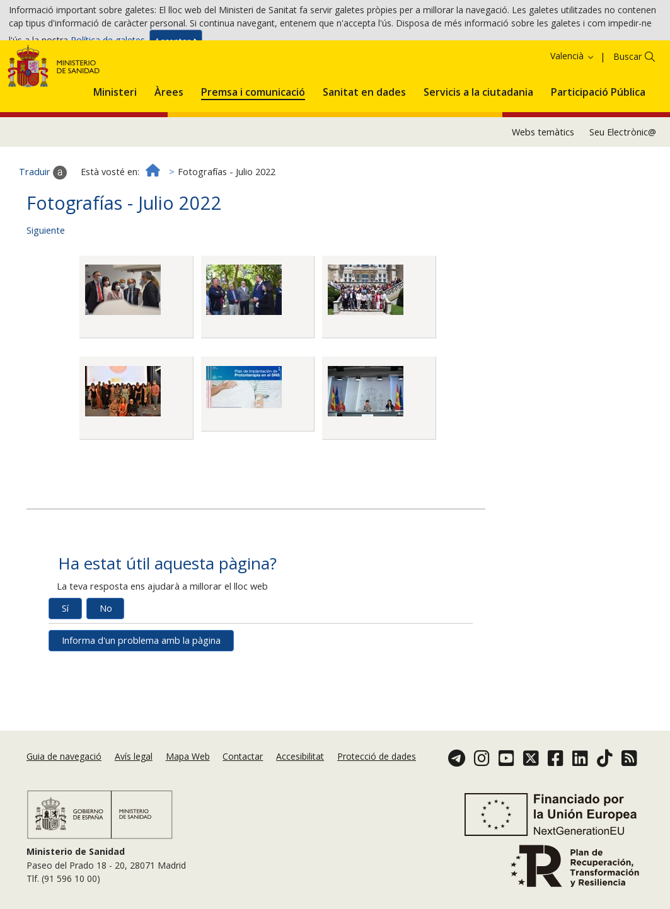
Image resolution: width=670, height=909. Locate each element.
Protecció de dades (376, 778)
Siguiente (45, 286)
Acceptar (175, 45)
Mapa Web (188, 778)
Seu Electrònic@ (622, 187)
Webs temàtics (543, 187)
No (106, 664)
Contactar (242, 778)
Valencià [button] (572, 112)
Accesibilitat (300, 778)
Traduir (43, 229)
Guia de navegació (63, 778)
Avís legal (134, 778)
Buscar (627, 112)
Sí (65, 664)
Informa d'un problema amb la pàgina (141, 696)
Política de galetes (108, 44)
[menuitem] (115, 146)
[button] (115, 146)
